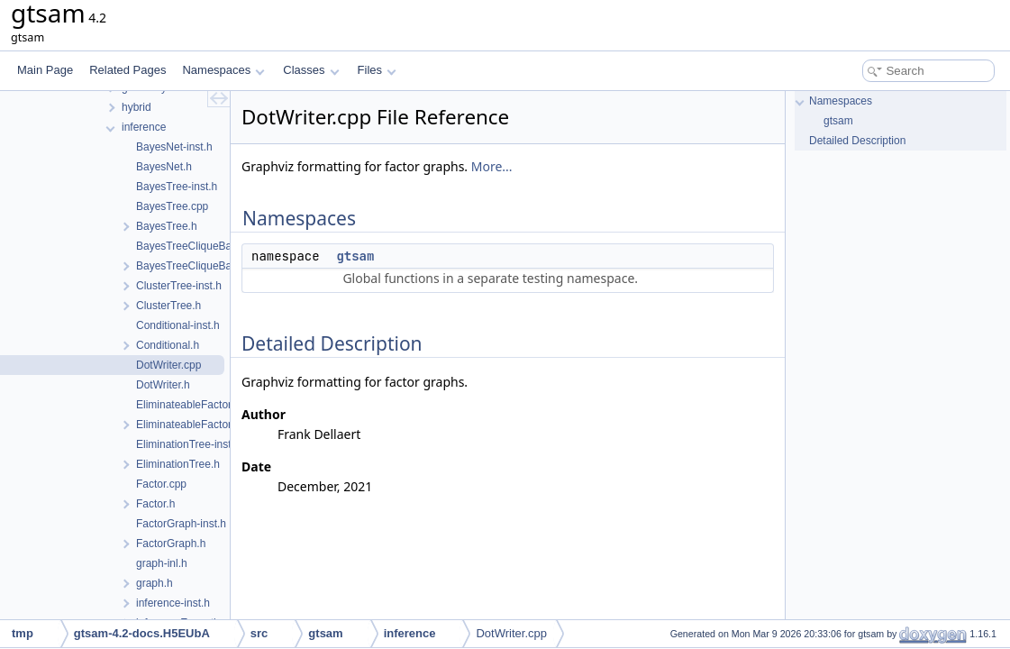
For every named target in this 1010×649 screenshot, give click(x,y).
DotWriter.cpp (511, 633)
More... (492, 166)
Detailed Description (857, 140)
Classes (311, 70)
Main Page (45, 70)
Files (377, 70)
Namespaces (223, 70)
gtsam (355, 256)
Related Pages (127, 70)
